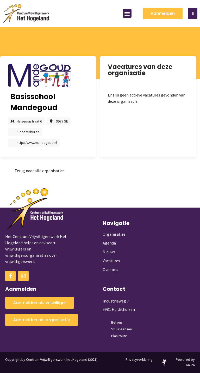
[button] (127, 13)
